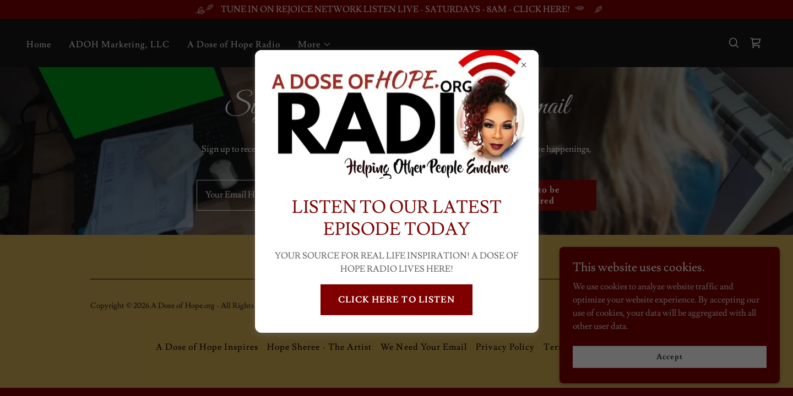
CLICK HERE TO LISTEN (396, 299)
